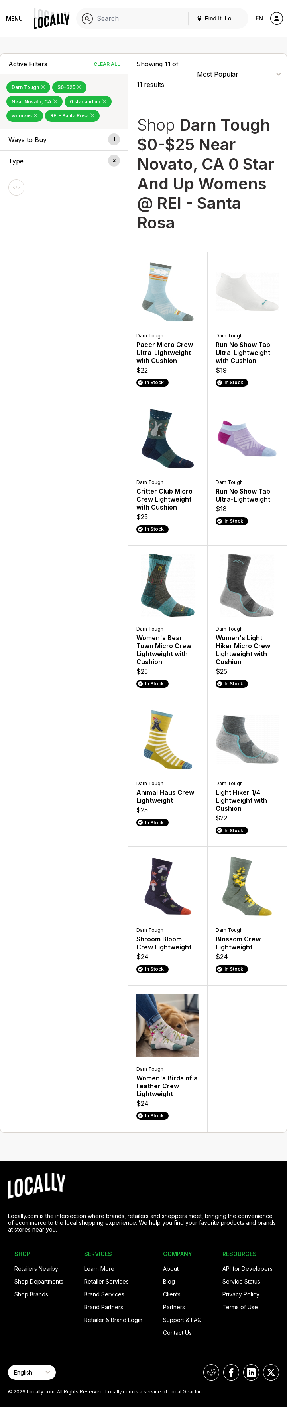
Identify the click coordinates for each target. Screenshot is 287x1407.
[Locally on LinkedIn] (251, 1372)
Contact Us (177, 1332)
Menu (14, 18)
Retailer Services (106, 1281)
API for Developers (247, 1268)
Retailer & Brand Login (113, 1319)
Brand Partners (103, 1307)
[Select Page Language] (32, 1372)
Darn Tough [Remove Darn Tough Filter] (28, 87)
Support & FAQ (182, 1319)
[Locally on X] (271, 1372)
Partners (174, 1307)
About (171, 1268)
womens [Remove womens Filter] (25, 116)
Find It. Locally (220, 18)
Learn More (99, 1268)
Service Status (241, 1281)
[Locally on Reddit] (211, 1372)
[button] (64, 139)
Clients (172, 1294)
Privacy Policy (240, 1294)
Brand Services (104, 1294)
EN (259, 18)
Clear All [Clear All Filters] (107, 64)
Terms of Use (240, 1307)
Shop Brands (31, 1294)
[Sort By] (239, 74)
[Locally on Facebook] (231, 1372)
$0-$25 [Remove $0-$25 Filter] (69, 87)
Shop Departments (38, 1281)
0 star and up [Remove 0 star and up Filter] (88, 102)
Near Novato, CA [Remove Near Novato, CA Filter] (34, 102)
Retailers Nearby (36, 1268)
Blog (169, 1281)
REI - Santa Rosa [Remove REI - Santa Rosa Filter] (72, 116)
